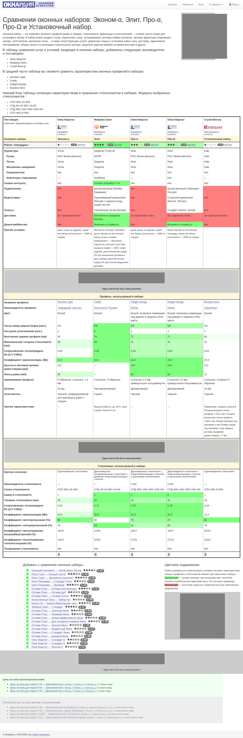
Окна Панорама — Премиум (43, 585)
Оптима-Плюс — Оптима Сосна (46, 595)
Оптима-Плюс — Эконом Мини (45, 625)
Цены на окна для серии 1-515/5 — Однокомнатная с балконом (60, 713)
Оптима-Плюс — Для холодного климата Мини (54, 621)
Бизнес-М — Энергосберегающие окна (50, 603)
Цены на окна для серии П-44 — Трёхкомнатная (54, 687)
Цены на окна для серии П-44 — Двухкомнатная (54, 691)
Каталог (172, 4)
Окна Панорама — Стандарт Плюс (47, 581)
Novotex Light (65, 301)
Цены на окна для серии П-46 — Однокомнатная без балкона (63, 707)
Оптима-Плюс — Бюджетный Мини (47, 628)
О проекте (216, 4)
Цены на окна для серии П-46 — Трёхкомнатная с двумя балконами (63, 710)
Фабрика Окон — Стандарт (43, 606)
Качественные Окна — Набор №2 (47, 599)
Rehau (134, 307)
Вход (234, 4)
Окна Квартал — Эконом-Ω (43, 647)
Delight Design (139, 301)
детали (81, 144)
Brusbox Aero (211, 301)
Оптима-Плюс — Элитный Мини (46, 610)
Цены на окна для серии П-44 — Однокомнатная (54, 684)
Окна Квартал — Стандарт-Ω (44, 639)
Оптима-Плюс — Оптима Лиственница (49, 588)
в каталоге (61, 134)
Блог (201, 4)
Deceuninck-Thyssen (106, 307)
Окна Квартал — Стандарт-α (44, 643)
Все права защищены (38, 734)
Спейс (97, 301)
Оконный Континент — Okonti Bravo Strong (52, 570)
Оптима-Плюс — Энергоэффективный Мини (53, 617)
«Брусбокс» (211, 307)
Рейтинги (187, 4)
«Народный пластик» (69, 307)
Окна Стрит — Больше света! (44, 574)
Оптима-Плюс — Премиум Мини (46, 614)
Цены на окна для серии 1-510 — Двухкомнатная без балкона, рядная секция (67, 717)
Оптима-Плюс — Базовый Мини (46, 636)
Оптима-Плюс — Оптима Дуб (44, 592)
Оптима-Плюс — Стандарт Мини (46, 632)
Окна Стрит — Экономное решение (48, 577)
